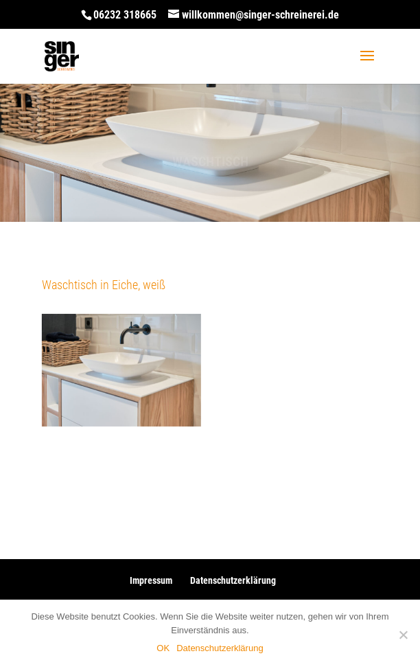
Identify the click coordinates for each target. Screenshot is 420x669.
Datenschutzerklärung (233, 580)
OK (163, 648)
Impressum (151, 580)
